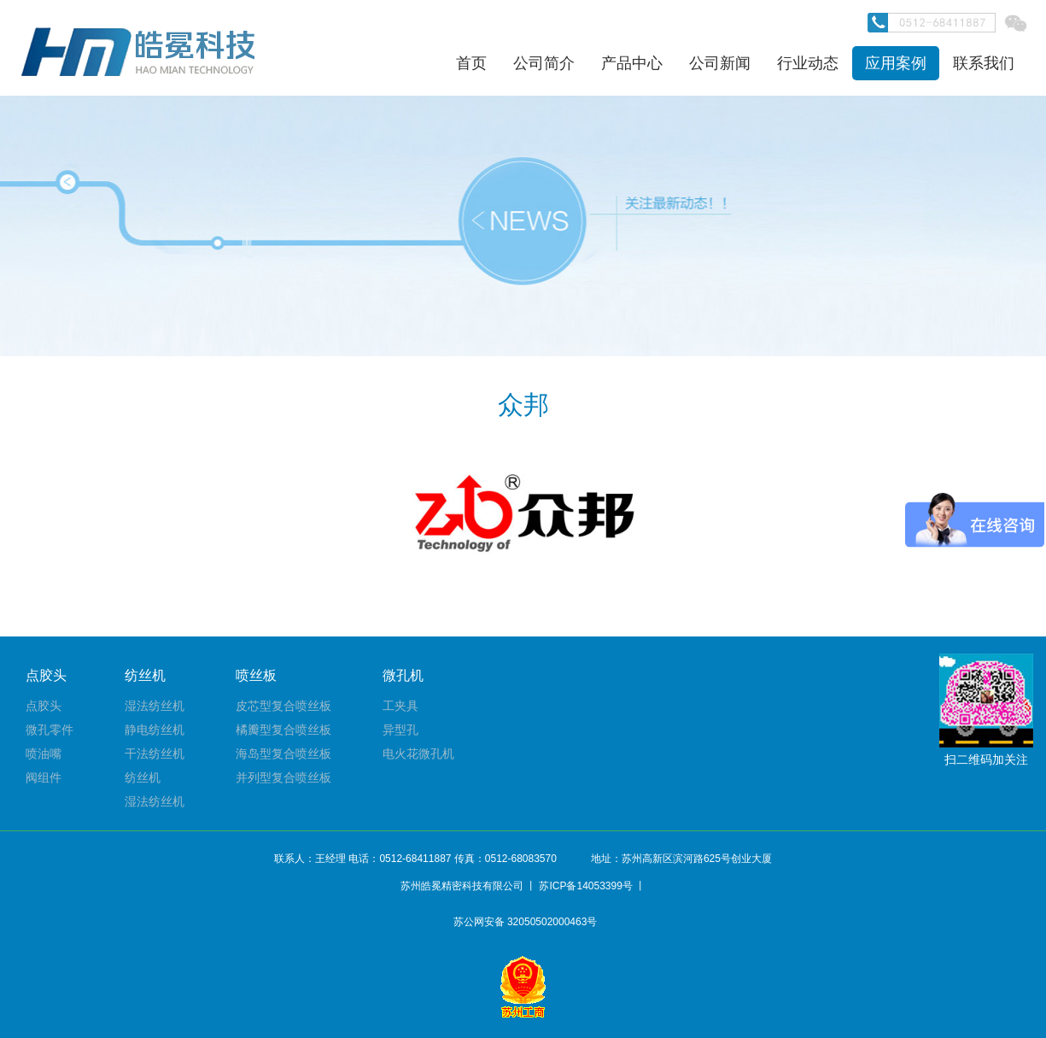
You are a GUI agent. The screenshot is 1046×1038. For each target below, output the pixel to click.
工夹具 (400, 706)
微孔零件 (49, 729)
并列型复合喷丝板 (283, 777)
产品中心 (632, 63)
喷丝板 (256, 675)
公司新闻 (720, 63)
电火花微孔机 (418, 753)
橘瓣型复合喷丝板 (283, 729)
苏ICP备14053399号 (585, 886)
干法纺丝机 (154, 753)
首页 (471, 63)
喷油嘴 (43, 753)
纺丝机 (145, 675)
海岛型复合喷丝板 (283, 753)
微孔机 (403, 675)
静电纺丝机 (154, 729)
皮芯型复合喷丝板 (283, 706)
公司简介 (544, 63)
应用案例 (895, 63)
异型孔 (400, 729)
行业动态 (808, 63)
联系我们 (983, 63)
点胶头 (46, 675)
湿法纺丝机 (154, 706)
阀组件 (43, 777)
